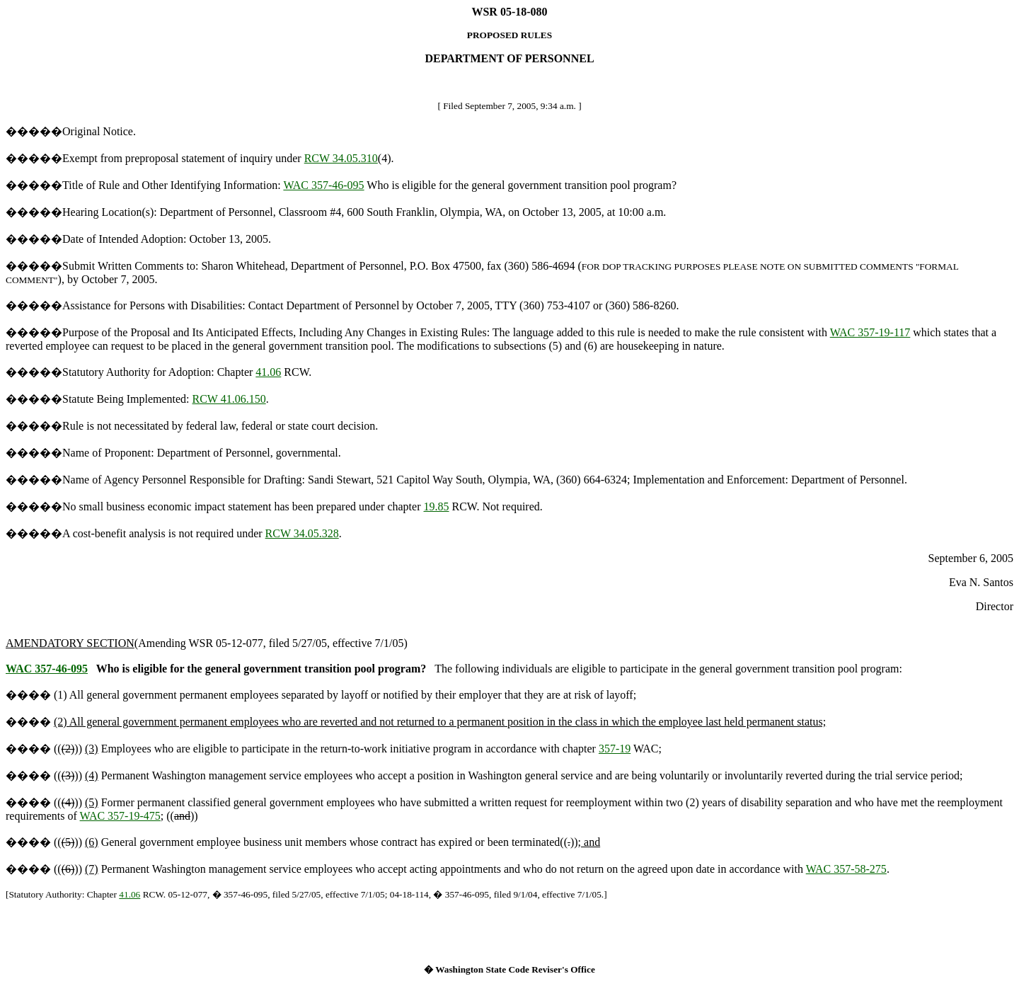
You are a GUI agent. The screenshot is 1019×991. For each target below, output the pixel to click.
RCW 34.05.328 (302, 533)
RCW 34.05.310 (341, 158)
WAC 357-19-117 (870, 332)
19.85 (436, 506)
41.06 (268, 372)
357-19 (615, 749)
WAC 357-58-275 (846, 869)
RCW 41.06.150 (229, 399)
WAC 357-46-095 (323, 185)
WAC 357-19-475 (120, 816)
